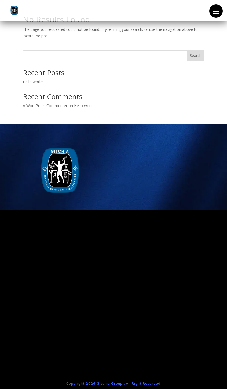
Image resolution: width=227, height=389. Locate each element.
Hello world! (33, 81)
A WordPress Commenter (45, 105)
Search (196, 55)
